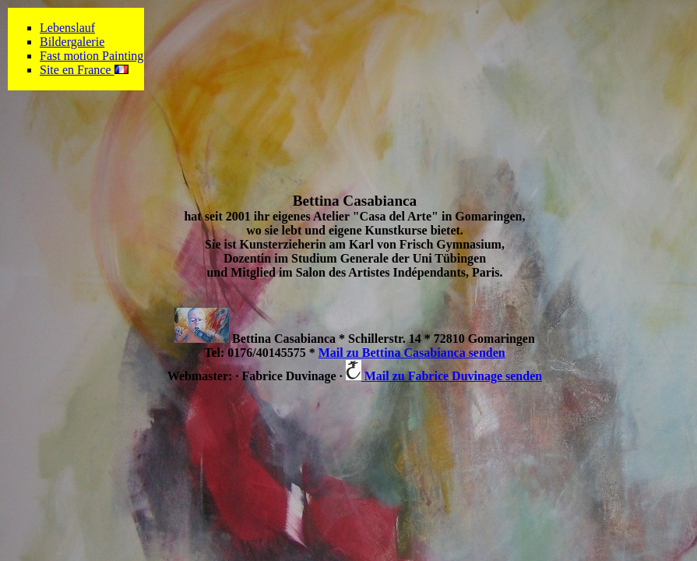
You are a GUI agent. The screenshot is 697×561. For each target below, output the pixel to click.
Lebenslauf (67, 27)
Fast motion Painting (91, 55)
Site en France (84, 69)
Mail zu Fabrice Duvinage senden (444, 376)
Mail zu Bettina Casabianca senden (412, 352)
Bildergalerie (72, 41)
